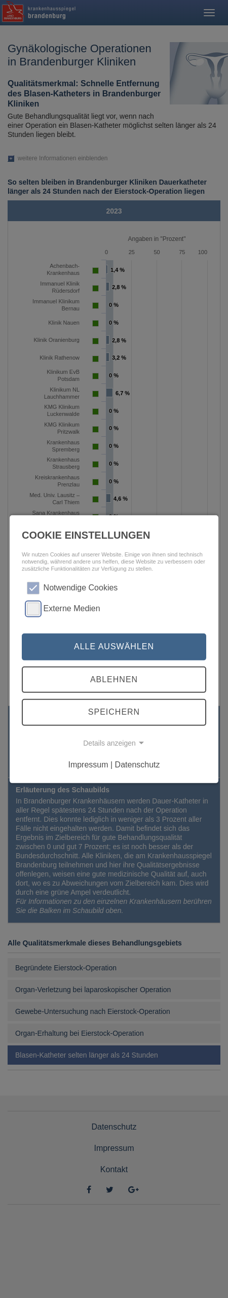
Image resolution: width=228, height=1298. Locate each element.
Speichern (114, 712)
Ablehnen (114, 679)
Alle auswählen (114, 646)
